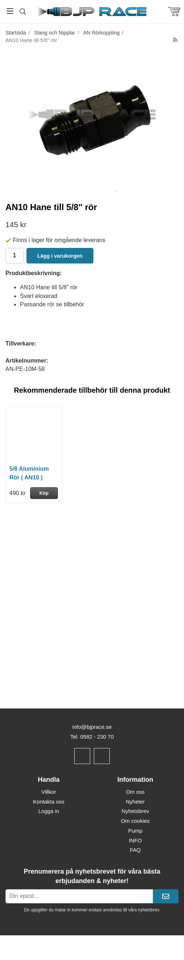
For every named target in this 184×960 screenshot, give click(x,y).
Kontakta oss (48, 801)
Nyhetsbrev (135, 811)
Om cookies (135, 821)
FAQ (135, 850)
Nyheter (135, 801)
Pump (135, 831)
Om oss (135, 792)
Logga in (48, 811)
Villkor (48, 792)
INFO (135, 840)
